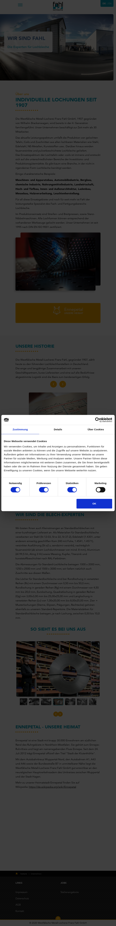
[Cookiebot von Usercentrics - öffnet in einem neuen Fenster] (97, 419)
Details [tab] (58, 429)
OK (94, 503)
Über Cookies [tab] (96, 429)
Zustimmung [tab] (20, 429)
